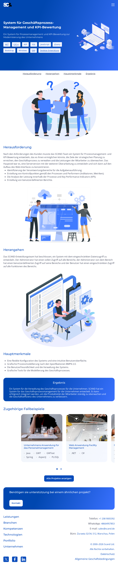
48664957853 (108, 522)
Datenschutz (108, 553)
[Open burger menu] (113, 5)
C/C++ (16, 44)
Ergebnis (91, 73)
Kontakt (16, 502)
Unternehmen (13, 545)
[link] (30, 437)
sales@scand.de (106, 527)
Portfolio (9, 540)
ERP (33, 50)
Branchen (10, 522)
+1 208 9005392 (107, 517)
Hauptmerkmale (73, 73)
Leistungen (11, 516)
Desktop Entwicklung (49, 50)
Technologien (12, 534)
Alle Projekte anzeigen (59, 477)
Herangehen (52, 73)
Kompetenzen (13, 528)
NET (7, 44)
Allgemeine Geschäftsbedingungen (95, 558)
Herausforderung (31, 73)
